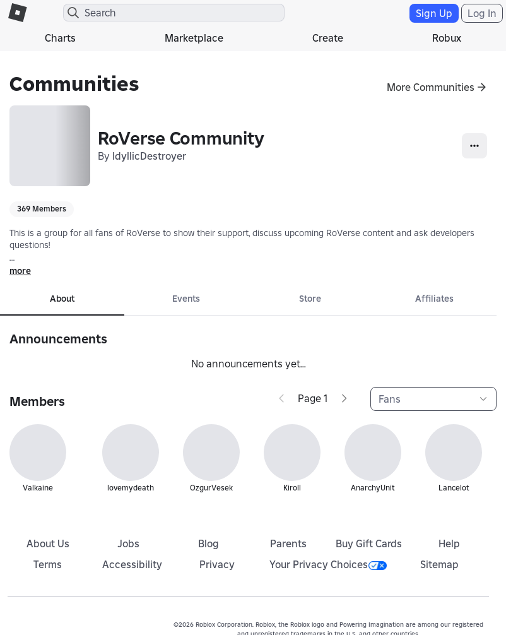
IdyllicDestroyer (149, 156)
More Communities (430, 87)
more (20, 270)
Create (327, 38)
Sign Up (434, 13)
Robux (446, 38)
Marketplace (194, 38)
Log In (482, 13)
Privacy (217, 564)
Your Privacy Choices (328, 564)
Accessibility (132, 564)
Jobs (128, 543)
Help (449, 543)
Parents (288, 543)
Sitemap (439, 564)
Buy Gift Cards (369, 543)
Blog (208, 543)
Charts (60, 38)
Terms (47, 564)
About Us (47, 543)
